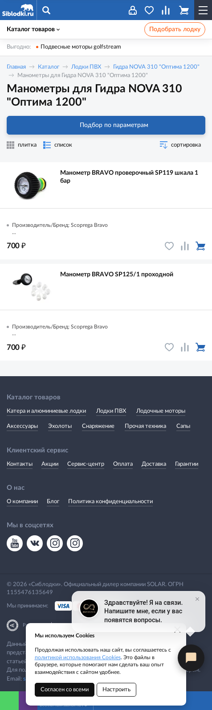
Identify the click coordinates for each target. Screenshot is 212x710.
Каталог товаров (33, 29)
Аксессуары (22, 426)
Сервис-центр (85, 464)
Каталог (48, 67)
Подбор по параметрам (106, 125)
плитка (27, 145)
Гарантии (186, 464)
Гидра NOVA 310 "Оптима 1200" (156, 67)
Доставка (154, 464)
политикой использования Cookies (78, 657)
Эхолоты (60, 426)
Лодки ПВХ (86, 67)
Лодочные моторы (160, 411)
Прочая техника (145, 426)
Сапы (183, 426)
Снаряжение (98, 426)
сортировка (186, 145)
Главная (16, 67)
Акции (49, 464)
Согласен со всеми (65, 690)
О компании (22, 502)
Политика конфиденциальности (110, 502)
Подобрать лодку (174, 29)
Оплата (123, 464)
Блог (53, 502)
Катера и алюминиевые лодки (46, 411)
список (63, 145)
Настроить (116, 690)
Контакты (20, 464)
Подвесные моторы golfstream (81, 47)
